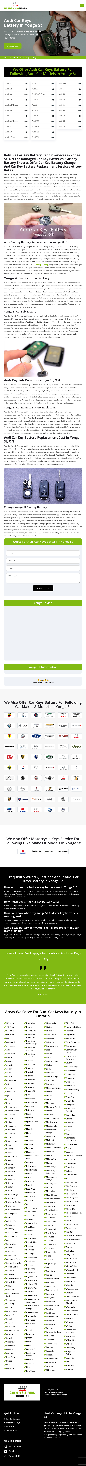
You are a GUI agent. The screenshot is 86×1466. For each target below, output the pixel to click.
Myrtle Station (52, 1202)
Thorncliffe (70, 1209)
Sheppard (70, 1078)
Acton (8, 1038)
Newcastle (50, 1218)
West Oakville (71, 1307)
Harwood (30, 1250)
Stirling (69, 1134)
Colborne (10, 1307)
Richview (49, 1366)
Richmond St (51, 1362)
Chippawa (10, 1270)
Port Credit (50, 1301)
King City (30, 1363)
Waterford (70, 1281)
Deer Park (10, 1357)
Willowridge (71, 1340)
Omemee (50, 1248)
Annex (9, 1072)
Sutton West (71, 1175)
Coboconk (10, 1300)
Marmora (50, 1114)
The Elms (70, 1190)
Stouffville (70, 1152)
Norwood (50, 1237)
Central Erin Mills (13, 1263)
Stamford (70, 1122)
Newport (50, 1225)
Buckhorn (10, 1198)
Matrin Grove (51, 1122)
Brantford (10, 1171)
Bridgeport (11, 1179)
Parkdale (50, 1275)
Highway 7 (30, 1291)
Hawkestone (31, 1257)
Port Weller (51, 1324)
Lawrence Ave (52, 1046)
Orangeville (51, 1252)
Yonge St (70, 1358)
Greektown (30, 1227)
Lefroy (49, 1053)
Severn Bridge (72, 1066)
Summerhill (71, 1163)
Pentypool (50, 1286)
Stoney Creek (71, 1144)
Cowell (9, 1338)
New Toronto (52, 1214)
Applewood (11, 1080)
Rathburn (50, 1347)
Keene (28, 1345)
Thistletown (71, 1205)
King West (30, 1371)
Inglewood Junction (30, 1325)
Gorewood (30, 1219)
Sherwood (70, 1085)
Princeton (50, 1336)
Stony (68, 1148)
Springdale (70, 1115)
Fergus (29, 1173)
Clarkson (10, 1289)
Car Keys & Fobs (15, 9)
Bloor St (9, 1137)
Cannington (11, 1244)
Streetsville (70, 1159)
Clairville (9, 1286)
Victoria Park (71, 1258)
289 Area (10, 1023)
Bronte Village (12, 1194)
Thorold (69, 1220)
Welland (69, 1293)
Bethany (9, 1122)
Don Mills (10, 1368)
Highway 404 (31, 1280)
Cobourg (10, 1304)
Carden (9, 1248)
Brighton (10, 1183)
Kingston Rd (51, 1023)
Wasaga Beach (72, 1270)
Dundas (29, 1076)
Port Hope (50, 1313)
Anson (9, 1076)
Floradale (30, 1181)
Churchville (11, 1282)
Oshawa (49, 1259)
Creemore (10, 1345)
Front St (29, 1200)
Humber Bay (31, 1295)
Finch (28, 1177)
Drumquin (30, 1064)
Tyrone (69, 1247)
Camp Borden (12, 1232)
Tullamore (70, 1243)
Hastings (30, 1253)
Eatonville (30, 1110)
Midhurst (50, 1140)
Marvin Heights (52, 1118)
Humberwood (32, 1312)
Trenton (69, 1232)
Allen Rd (9, 1057)
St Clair (69, 1119)
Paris (48, 1267)
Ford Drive (30, 1189)
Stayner (69, 1126)
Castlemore (11, 1255)
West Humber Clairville (72, 1301)
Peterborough (52, 1290)
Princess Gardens (53, 1332)
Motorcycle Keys (13, 1423)
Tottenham (71, 1228)
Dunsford (30, 1087)
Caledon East (11, 1221)
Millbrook (50, 1151)
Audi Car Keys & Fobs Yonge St (57, 1394)
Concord (9, 1323)
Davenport (10, 1353)
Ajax (8, 1050)
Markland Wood (53, 1107)
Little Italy (50, 1072)
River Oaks (70, 1023)
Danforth (10, 1349)
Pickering (50, 1294)
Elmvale (29, 1129)
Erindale (29, 1144)
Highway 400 (31, 1272)
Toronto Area (72, 1224)
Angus (9, 1069)
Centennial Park (13, 1259)
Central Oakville (12, 1267)
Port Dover (50, 1309)
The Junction (71, 1194)
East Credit (30, 1098)
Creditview (10, 1342)
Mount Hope (51, 1195)
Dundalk (29, 1072)
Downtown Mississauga (31, 1042)
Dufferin (29, 1068)
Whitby (69, 1326)
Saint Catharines (73, 1042)
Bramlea (9, 1164)
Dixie (8, 1364)
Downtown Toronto (30, 1055)
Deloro (9, 1361)
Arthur (9, 1084)
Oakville (49, 1240)
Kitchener (50, 1031)
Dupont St (30, 1091)
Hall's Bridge (31, 1242)
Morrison (50, 1187)
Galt (28, 1204)
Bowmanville (11, 1156)
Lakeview (50, 1042)
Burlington (10, 1206)
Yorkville (69, 1369)
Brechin (9, 1175)
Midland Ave (51, 1144)
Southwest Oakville (70, 1109)
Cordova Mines (12, 1330)
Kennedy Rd (31, 1349)
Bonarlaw (10, 1149)
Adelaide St (10, 1042)
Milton (49, 1155)
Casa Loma (10, 1251)
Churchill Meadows (14, 1278)
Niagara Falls (51, 1229)
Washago (70, 1274)
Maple (48, 1099)
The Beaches (71, 1182)
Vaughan (70, 1254)
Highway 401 (31, 1276)
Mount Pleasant (53, 1199)
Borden (9, 1152)
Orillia (48, 1256)
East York (30, 1106)
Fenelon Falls (31, 1170)
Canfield (9, 1240)
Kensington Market (31, 1354)
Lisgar (48, 1069)
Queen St (50, 1339)
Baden (9, 1099)
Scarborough (71, 1046)
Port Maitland (52, 1317)
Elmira (28, 1125)
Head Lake (30, 1261)
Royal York (70, 1034)
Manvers (50, 1095)
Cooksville (10, 1326)
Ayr (7, 1095)
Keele (28, 1341)
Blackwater (11, 1133)
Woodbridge (71, 1347)
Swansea (69, 1178)
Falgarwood (31, 1166)
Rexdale (49, 1355)
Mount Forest (52, 1191)
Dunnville (30, 1083)
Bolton (9, 1145)
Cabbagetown (12, 1213)
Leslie (48, 1057)
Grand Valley (31, 1223)
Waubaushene (72, 1289)
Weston (69, 1318)
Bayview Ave (11, 1107)
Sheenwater (71, 1070)
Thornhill (70, 1216)
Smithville (70, 1101)
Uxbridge (70, 1251)
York (68, 1362)
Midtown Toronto (53, 1147)
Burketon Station (13, 1202)
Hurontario (31, 1316)
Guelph (29, 1234)
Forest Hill (30, 1192)
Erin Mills (30, 1140)
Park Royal (50, 1271)
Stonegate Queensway (71, 1139)
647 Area (10, 1031)
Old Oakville (51, 1244)
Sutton (69, 1171)
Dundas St (30, 1079)
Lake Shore (51, 1034)
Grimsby (29, 1231)
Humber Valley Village (32, 1307)
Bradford (10, 1160)
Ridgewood (50, 1370)
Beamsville (10, 1114)
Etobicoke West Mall (32, 1157)
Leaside (49, 1050)
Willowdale (70, 1336)
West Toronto (72, 1310)
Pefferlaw (50, 1282)
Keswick (29, 1359)
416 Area (10, 1027)
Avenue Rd (10, 1091)
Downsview (31, 1031)
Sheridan (70, 1082)
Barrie (9, 1103)
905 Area (10, 1034)
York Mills (70, 1365)
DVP (28, 1095)
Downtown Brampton (30, 1036)
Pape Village (51, 1263)
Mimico (49, 1163)
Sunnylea (70, 1167)
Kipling (49, 1027)
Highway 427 (31, 1288)
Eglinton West (32, 1121)
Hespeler (30, 1265)
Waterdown (71, 1277)
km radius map (43, 633)
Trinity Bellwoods (73, 1239)
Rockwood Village (73, 1027)
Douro (29, 1027)
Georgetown (31, 1208)
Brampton (10, 1168)
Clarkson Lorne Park (12, 1294)
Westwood (70, 1322)
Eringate (29, 1148)
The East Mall (71, 1186)
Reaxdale (50, 1351)
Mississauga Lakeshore (51, 1171)
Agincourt (10, 1046)
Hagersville (31, 1238)
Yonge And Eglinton (70, 1352)
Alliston (9, 1061)
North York (51, 1233)
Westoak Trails (72, 1314)
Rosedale (70, 1031)
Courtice (9, 1334)
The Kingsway (72, 1197)
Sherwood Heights (74, 1089)
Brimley (9, 1187)
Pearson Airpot (52, 1278)
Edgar (28, 1114)
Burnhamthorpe (13, 1209)
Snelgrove (70, 1104)
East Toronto (31, 1102)
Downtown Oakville (30, 1048)
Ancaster (10, 1065)
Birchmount (11, 1126)
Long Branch (51, 1080)
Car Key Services (13, 1419)
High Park (30, 1269)
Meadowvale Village (51, 1131)
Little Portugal (52, 1076)
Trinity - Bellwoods (74, 1235)
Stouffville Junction (74, 1156)
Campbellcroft (12, 1236)
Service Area (11, 1430)
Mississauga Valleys (51, 1178)
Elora (28, 1133)
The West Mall (72, 1201)
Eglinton (29, 1117)
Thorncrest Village (74, 1213)
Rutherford (70, 1038)
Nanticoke (50, 1206)
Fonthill (29, 1185)
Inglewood (30, 1320)
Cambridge (10, 1229)
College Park (11, 1311)
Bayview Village (12, 1110)
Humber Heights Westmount (33, 1300)
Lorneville (50, 1084)
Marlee (49, 1110)
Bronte (9, 1190)
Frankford (30, 1196)
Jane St (29, 1338)
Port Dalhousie (52, 1305)
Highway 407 (31, 1284)
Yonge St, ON (15, 1456)
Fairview (29, 1162)
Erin (28, 1136)
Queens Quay (51, 1343)
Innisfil (29, 1330)
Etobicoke (30, 1152)
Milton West (51, 1159)
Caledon (9, 1217)
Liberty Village (52, 1061)
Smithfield (70, 1097)
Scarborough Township (71, 1057)
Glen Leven (30, 1215)
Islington (30, 1334)
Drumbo (29, 1060)
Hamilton (30, 1246)
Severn (69, 1063)
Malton (49, 1091)
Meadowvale (51, 1126)
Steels (68, 1130)
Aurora (9, 1088)
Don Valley (30, 1023)
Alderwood (10, 1053)
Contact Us (10, 1426)
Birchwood (10, 1130)
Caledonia (10, 1225)
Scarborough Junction (71, 1051)
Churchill (10, 1274)
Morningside (51, 1183)
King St (29, 1367)
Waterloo (70, 1285)
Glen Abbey (31, 1211)
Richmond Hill (52, 1358)
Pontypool (50, 1297)
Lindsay (49, 1065)
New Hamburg (52, 1210)
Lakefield (50, 1038)
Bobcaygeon (11, 1141)
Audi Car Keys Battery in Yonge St (25, 57)
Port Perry (50, 1320)
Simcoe (69, 1093)
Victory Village (72, 1266)
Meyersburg (51, 1136)
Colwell (9, 1319)
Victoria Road (71, 1262)
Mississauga (51, 1166)
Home (6, 57)
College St (10, 1315)
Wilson (69, 1344)
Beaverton (10, 1118)
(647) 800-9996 (13, 46)
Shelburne (70, 1074)
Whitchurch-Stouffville (71, 1331)
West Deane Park (73, 1296)
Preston (49, 1328)
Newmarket (51, 1221)
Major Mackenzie (53, 1088)
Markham (50, 1103)
